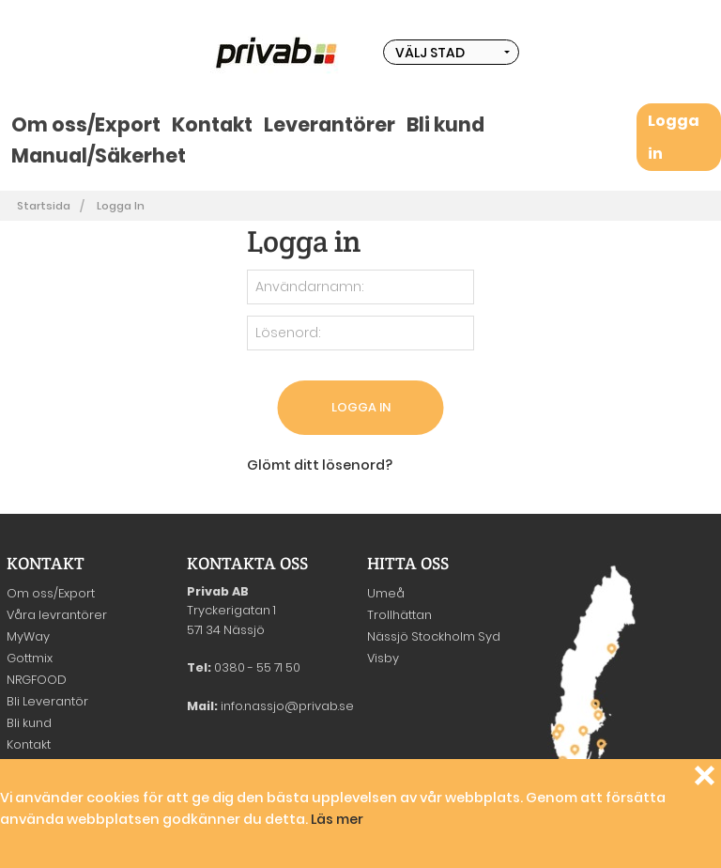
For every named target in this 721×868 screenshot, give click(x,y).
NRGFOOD (37, 680)
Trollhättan (399, 615)
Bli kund (445, 124)
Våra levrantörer (57, 615)
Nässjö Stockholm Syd (433, 636)
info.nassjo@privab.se (287, 706)
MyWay (28, 636)
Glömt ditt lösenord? (319, 465)
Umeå (386, 593)
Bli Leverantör (47, 701)
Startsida (43, 205)
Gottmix (30, 658)
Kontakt (212, 124)
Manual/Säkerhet (98, 155)
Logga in (121, 205)
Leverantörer (329, 124)
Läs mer (337, 819)
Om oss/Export (86, 124)
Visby (383, 658)
